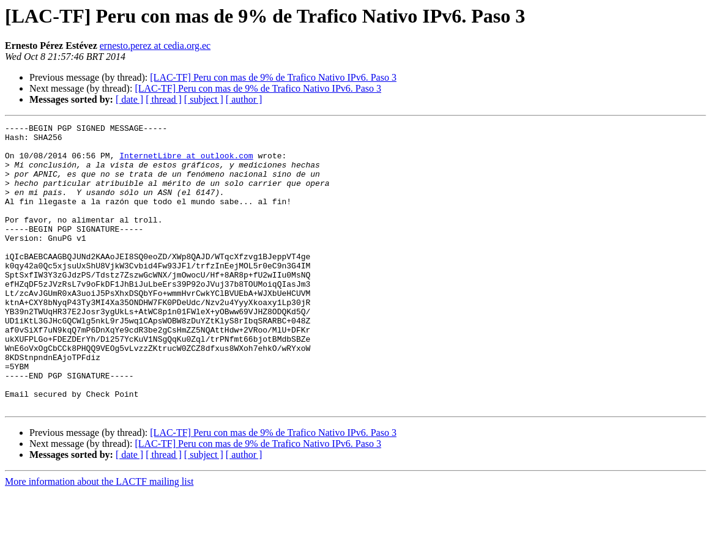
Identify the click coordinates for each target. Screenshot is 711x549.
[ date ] (129, 99)
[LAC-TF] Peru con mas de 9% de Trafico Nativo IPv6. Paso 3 (273, 77)
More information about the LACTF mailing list (99, 538)
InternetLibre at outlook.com (186, 162)
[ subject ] (203, 99)
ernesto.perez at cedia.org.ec (155, 45)
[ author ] (244, 99)
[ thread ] (164, 99)
